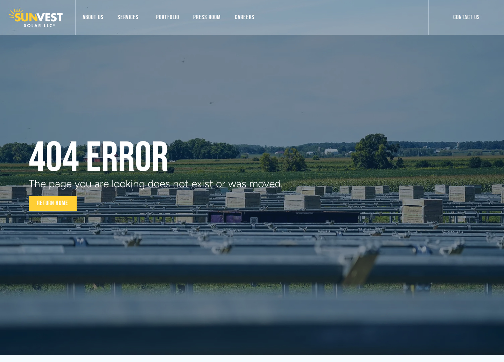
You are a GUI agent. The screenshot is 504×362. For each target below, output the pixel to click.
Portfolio (167, 17)
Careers (244, 17)
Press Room (207, 17)
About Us (93, 17)
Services (130, 17)
